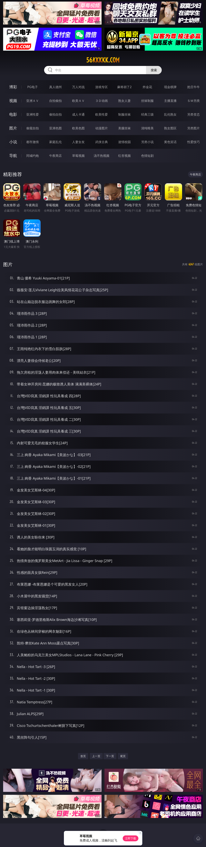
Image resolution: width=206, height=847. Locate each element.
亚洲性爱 (32, 114)
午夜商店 (55, 155)
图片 (13, 128)
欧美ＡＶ (78, 101)
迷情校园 (124, 142)
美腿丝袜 (124, 128)
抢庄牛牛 (193, 87)
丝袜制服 (147, 101)
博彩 (13, 86)
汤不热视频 (101, 155)
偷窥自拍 (32, 128)
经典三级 (147, 114)
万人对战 (78, 87)
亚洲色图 (55, 128)
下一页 (110, 756)
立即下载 (130, 838)
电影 (13, 114)
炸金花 (147, 87)
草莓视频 (78, 155)
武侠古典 (101, 142)
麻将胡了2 (124, 87)
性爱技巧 (193, 142)
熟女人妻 (124, 101)
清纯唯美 (147, 128)
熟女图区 (170, 128)
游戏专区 (101, 87)
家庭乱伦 (55, 142)
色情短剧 (147, 155)
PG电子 (32, 87)
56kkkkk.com (103, 60)
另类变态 (193, 114)
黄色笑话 (170, 142)
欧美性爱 (101, 114)
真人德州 (55, 87)
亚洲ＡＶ (32, 101)
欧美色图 (78, 128)
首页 (83, 756)
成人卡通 (78, 114)
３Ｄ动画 (101, 101)
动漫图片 (101, 128)
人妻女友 (78, 142)
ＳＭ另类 (193, 101)
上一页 (96, 756)
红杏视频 (124, 155)
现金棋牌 (170, 87)
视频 (13, 100)
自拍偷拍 (55, 101)
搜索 (154, 70)
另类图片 (193, 128)
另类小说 (147, 142)
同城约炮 (32, 155)
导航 (13, 155)
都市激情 (32, 142)
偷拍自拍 (55, 114)
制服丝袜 (124, 114)
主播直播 (170, 101)
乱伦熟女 (170, 114)
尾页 (123, 756)
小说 (13, 141)
